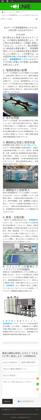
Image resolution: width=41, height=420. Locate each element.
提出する (7, 401)
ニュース (11, 12)
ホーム (4, 12)
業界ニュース (20, 12)
